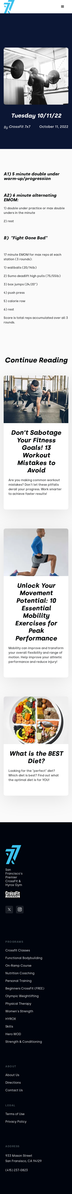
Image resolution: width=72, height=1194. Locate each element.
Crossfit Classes (17, 950)
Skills (9, 1026)
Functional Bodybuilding (23, 958)
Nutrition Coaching (19, 973)
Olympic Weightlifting (22, 996)
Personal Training (18, 981)
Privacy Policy (15, 1121)
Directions (13, 1082)
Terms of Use (15, 1114)
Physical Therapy (18, 1003)
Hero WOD (13, 1034)
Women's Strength (19, 1011)
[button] (62, 6)
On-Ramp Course (18, 965)
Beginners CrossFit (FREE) (24, 988)
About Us (12, 1075)
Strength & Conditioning (23, 1042)
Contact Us (14, 1090)
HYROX (10, 1019)
